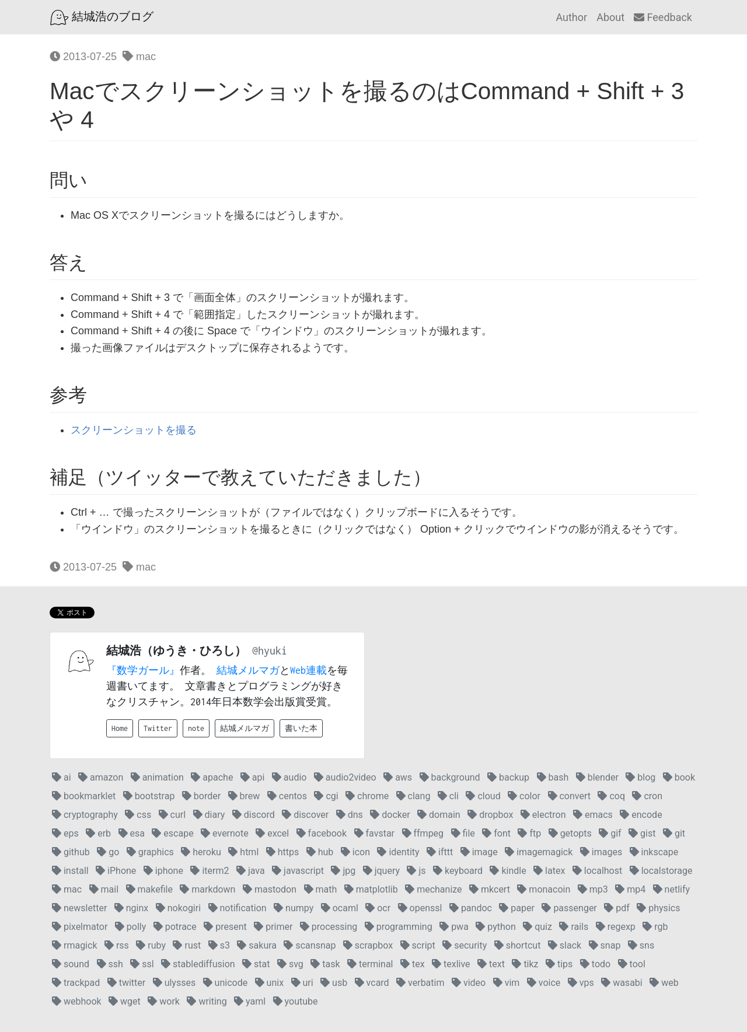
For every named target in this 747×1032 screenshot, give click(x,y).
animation (157, 777)
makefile (149, 889)
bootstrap (149, 796)
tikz (525, 964)
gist (642, 833)
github (71, 852)
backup (508, 777)
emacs (593, 814)
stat (256, 964)
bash (553, 777)
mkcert (489, 889)
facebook (321, 833)
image (479, 852)
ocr (377, 908)
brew (244, 796)
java (250, 870)
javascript (298, 870)
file (463, 833)
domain (438, 814)
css (138, 814)
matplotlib (371, 889)
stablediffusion (198, 964)
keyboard (458, 870)
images (601, 852)
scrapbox (368, 945)
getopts (570, 833)
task (325, 964)
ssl (141, 964)
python (495, 926)
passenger (569, 908)
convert (569, 796)
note (196, 728)
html (243, 852)
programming (398, 926)
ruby (151, 945)
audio (289, 777)
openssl (420, 908)
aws (397, 777)
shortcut (517, 945)
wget (125, 1001)
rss (116, 945)
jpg (343, 870)
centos (287, 796)
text (491, 964)
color (524, 796)
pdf (617, 908)
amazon (100, 777)
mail (103, 889)
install (70, 870)
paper (517, 908)
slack (564, 945)
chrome (367, 796)
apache (212, 777)
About (610, 17)
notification (237, 908)
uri (302, 982)
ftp (529, 833)
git (674, 833)
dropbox (490, 814)
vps (581, 982)
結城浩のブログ (101, 17)
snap (605, 945)
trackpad (76, 982)
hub (320, 852)
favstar (374, 833)
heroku (201, 852)
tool (631, 964)
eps (65, 833)
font (496, 833)
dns (349, 814)
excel (272, 833)
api (252, 777)
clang (413, 796)
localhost (597, 870)
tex (412, 964)
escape (172, 833)
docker (390, 814)
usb (333, 982)
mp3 (593, 889)
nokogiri (178, 908)
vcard (372, 982)
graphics (150, 852)
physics (658, 908)
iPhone (116, 870)
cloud (483, 796)
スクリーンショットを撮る (134, 430)
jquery (381, 870)
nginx (131, 908)
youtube (295, 1001)
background (450, 777)
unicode (225, 982)
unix (269, 982)
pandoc (470, 908)
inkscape (654, 852)
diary (209, 814)
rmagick (74, 945)
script (417, 945)
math (320, 889)
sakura (257, 945)
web (664, 982)
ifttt (440, 852)
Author (571, 17)
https (282, 852)
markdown (207, 889)
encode (641, 814)
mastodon (269, 889)
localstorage (661, 870)
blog (640, 777)
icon (355, 852)
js (416, 870)
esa (131, 833)
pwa (454, 926)
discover (305, 814)
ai (61, 777)
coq (611, 796)
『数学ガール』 (143, 670)
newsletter (79, 908)
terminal (370, 964)
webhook (77, 1001)
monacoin (543, 889)
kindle (508, 870)
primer (273, 926)
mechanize (433, 889)
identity (398, 852)
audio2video (345, 777)
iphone (163, 870)
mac (139, 56)
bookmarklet (84, 796)
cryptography (85, 814)
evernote (225, 833)
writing (206, 1001)
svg (290, 964)
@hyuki (269, 651)
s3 (219, 945)
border (201, 796)
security (464, 945)
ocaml (339, 908)
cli (448, 796)
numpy (293, 908)
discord (253, 814)
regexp (616, 926)
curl (172, 814)
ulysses (174, 982)
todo (595, 964)
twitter (126, 982)
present (225, 926)
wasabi (622, 982)
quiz (537, 926)
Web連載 (308, 670)
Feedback (663, 17)
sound (70, 964)
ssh (110, 964)
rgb (655, 926)
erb (98, 833)
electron (543, 814)
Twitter (158, 728)
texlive (451, 964)
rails (573, 926)
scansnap (310, 945)
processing (328, 926)
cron (647, 796)
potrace (175, 926)
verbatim (420, 982)
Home (119, 728)
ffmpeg (423, 833)
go (108, 852)
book (679, 777)
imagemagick (539, 852)
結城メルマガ (248, 670)
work (164, 1001)
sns (641, 945)
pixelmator (79, 926)
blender (597, 777)
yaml (250, 1001)
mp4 (630, 889)
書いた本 (301, 728)
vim (506, 982)
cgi (326, 796)
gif (610, 833)
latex (549, 870)
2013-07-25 (83, 56)
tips (559, 964)
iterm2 (209, 870)
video (469, 982)
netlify (671, 889)
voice (543, 982)
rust (187, 945)
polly (130, 926)
